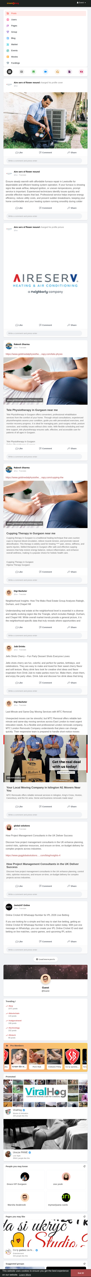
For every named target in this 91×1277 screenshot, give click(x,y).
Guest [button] (81, 2)
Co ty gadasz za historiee (24, 1250)
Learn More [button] (25, 1275)
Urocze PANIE (20, 1152)
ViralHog (17, 1110)
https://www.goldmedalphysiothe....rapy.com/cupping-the (34, 477)
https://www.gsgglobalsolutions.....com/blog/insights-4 (33, 855)
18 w (15, 86)
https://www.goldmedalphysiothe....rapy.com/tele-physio (34, 354)
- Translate (22, 175)
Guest (45, 987)
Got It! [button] (81, 1273)
